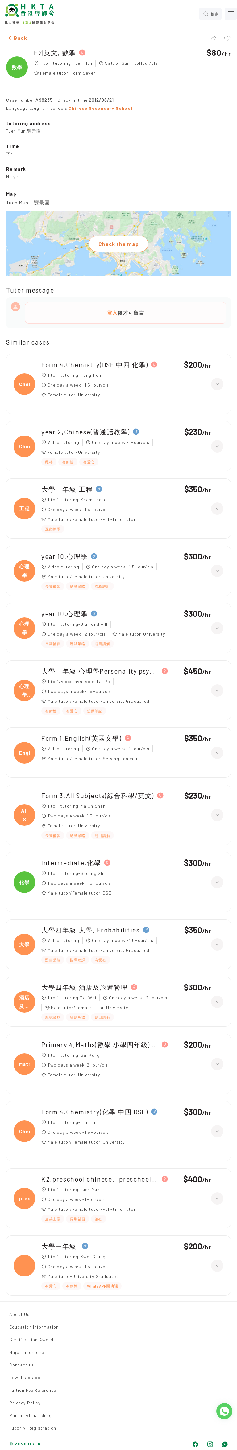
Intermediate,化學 (71, 862)
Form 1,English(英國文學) (81, 738)
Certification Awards (32, 1339)
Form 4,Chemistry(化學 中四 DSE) (94, 1112)
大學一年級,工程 (67, 489)
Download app (24, 1377)
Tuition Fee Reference (32, 1390)
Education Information (34, 1326)
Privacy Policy (24, 1402)
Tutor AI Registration (32, 1428)
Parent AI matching (30, 1415)
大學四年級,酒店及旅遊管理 (84, 987)
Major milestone (26, 1352)
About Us (19, 1314)
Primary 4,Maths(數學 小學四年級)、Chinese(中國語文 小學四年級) (100, 1044)
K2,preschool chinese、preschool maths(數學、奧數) (100, 1179)
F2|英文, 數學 (55, 52)
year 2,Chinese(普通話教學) (85, 432)
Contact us (21, 1364)
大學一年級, (60, 1246)
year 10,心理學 (64, 556)
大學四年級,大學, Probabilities (90, 930)
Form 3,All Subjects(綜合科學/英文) (97, 795)
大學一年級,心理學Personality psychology (100, 671)
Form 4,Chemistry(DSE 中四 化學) (94, 364)
